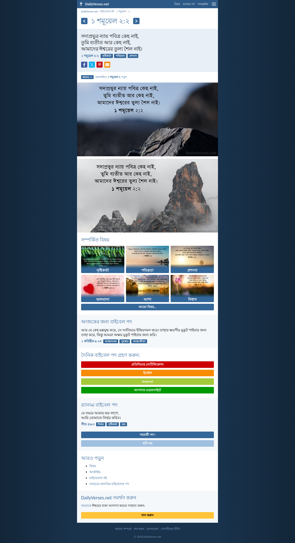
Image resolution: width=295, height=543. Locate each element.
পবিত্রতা (120, 55)
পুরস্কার (124, 341)
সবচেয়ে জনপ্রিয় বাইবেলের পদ (109, 484)
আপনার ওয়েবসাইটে (147, 390)
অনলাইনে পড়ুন (111, 77)
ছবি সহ (147, 443)
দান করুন (147, 515)
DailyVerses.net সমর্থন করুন (108, 498)
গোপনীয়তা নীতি (170, 529)
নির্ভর (101, 424)
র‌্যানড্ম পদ (189, 4)
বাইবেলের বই (107, 11)
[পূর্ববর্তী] (84, 21)
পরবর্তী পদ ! (147, 435)
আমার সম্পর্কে (123, 529)
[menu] (214, 5)
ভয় (123, 424)
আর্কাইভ (95, 472)
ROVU (87, 77)
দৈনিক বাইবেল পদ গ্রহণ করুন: (110, 355)
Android (147, 381)
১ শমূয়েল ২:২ (90, 56)
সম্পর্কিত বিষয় (95, 240)
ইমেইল (147, 373)
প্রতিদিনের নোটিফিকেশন (147, 364)
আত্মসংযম (111, 341)
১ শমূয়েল (121, 11)
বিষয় (177, 4)
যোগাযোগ (152, 529)
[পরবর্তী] (136, 21)
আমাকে (86, 506)
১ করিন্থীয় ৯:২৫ (91, 341)
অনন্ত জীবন (139, 341)
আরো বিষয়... (147, 307)
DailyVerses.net (89, 11)
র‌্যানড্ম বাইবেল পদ (99, 405)
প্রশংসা (133, 55)
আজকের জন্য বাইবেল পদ (106, 322)
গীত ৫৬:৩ (87, 424)
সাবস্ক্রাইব (203, 4)
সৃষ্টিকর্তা (106, 55)
